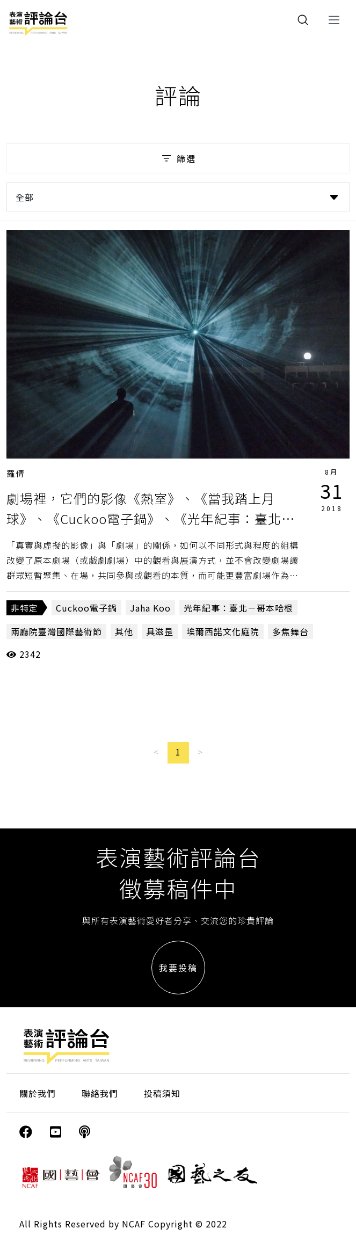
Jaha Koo (150, 607)
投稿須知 (162, 1093)
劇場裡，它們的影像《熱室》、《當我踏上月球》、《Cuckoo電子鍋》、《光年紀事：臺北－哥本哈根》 (150, 519)
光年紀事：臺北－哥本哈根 (238, 607)
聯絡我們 (100, 1093)
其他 (124, 631)
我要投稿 (178, 967)
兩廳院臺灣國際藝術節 (56, 631)
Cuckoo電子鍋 (86, 607)
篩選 (178, 158)
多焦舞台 (290, 631)
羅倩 (16, 473)
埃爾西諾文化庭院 (222, 631)
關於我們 (37, 1093)
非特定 (24, 607)
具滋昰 (159, 631)
